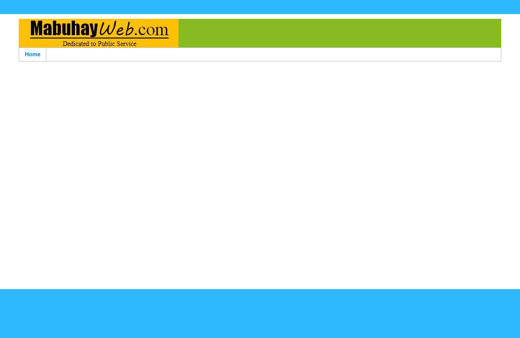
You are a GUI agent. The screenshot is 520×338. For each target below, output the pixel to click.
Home (32, 54)
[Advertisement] (260, 141)
